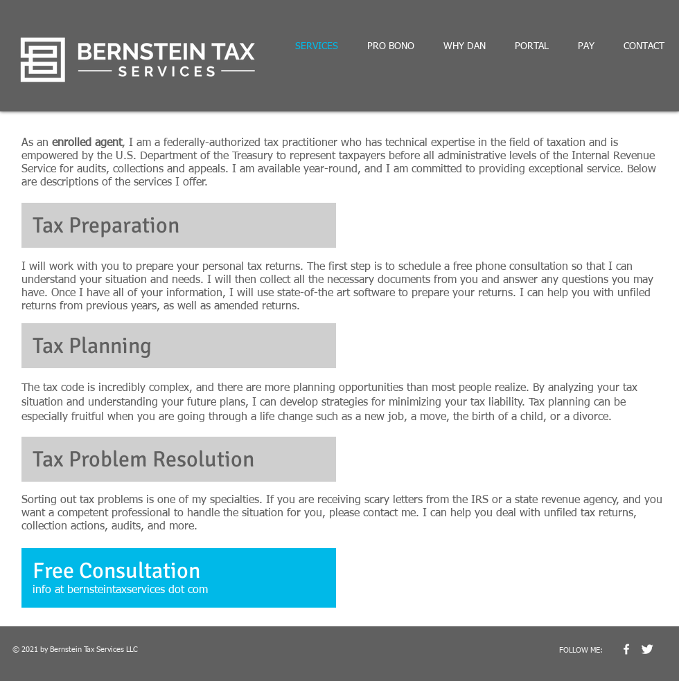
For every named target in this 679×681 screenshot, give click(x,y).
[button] (178, 578)
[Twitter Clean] (647, 649)
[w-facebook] (626, 649)
